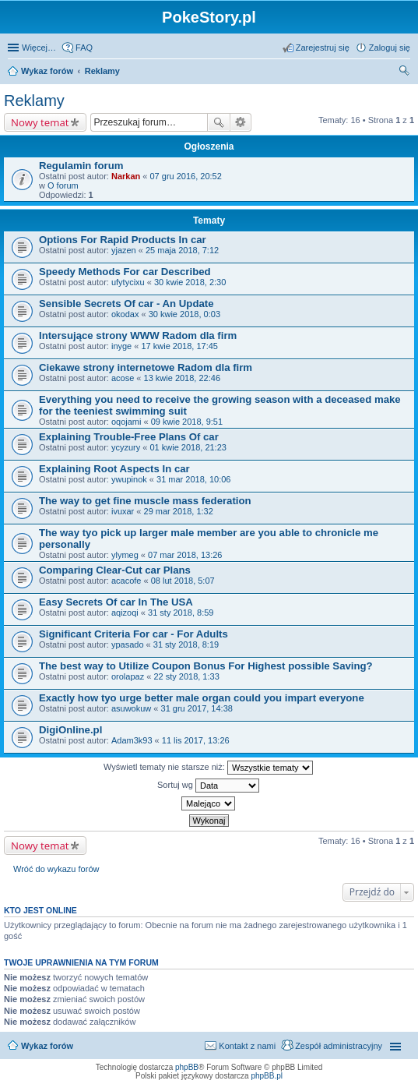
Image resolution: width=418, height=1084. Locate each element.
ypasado (127, 644)
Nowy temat (39, 122)
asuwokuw (131, 708)
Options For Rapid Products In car (122, 239)
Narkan (125, 176)
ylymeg (125, 555)
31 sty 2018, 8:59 (180, 612)
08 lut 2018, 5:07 (183, 580)
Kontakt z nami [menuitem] (247, 1045)
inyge (121, 346)
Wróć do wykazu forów (56, 869)
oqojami (126, 421)
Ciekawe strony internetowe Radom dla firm (145, 367)
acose (122, 378)
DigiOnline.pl (70, 730)
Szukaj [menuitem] (404, 72)
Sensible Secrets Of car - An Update (126, 303)
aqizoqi (125, 612)
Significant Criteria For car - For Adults (133, 634)
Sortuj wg (208, 786)
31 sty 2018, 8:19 (186, 644)
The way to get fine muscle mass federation (145, 501)
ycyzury (125, 447)
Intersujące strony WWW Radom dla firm (138, 335)
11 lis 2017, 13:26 (196, 740)
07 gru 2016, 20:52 (185, 176)
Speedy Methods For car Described (125, 271)
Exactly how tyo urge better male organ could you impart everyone (201, 698)
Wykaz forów (47, 1045)
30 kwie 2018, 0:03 (184, 314)
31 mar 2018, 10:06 (193, 479)
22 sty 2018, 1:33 (186, 676)
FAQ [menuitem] (84, 47)
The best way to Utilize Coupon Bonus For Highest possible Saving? (206, 666)
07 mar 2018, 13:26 (185, 555)
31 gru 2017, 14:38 (197, 708)
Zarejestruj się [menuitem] (323, 47)
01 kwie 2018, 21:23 (187, 447)
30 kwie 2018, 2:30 (190, 282)
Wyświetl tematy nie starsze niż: (208, 768)
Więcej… (39, 47)
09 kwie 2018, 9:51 (187, 421)
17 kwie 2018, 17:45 (179, 346)
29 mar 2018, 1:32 (178, 511)
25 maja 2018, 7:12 (182, 250)
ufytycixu (128, 282)
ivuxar (122, 511)
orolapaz (127, 676)
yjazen (123, 250)
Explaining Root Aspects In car (114, 469)
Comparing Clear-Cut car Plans (115, 570)
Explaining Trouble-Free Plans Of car (129, 437)
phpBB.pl (267, 1076)
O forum (63, 185)
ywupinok (129, 479)
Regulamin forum (81, 165)
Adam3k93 (132, 740)
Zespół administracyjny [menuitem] (338, 1045)
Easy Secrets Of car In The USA (116, 602)
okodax (125, 314)
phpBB (186, 1067)
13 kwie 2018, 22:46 (182, 378)
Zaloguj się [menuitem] (389, 47)
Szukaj (218, 122)
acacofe (126, 580)
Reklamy (34, 100)
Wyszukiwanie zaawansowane (240, 122)
